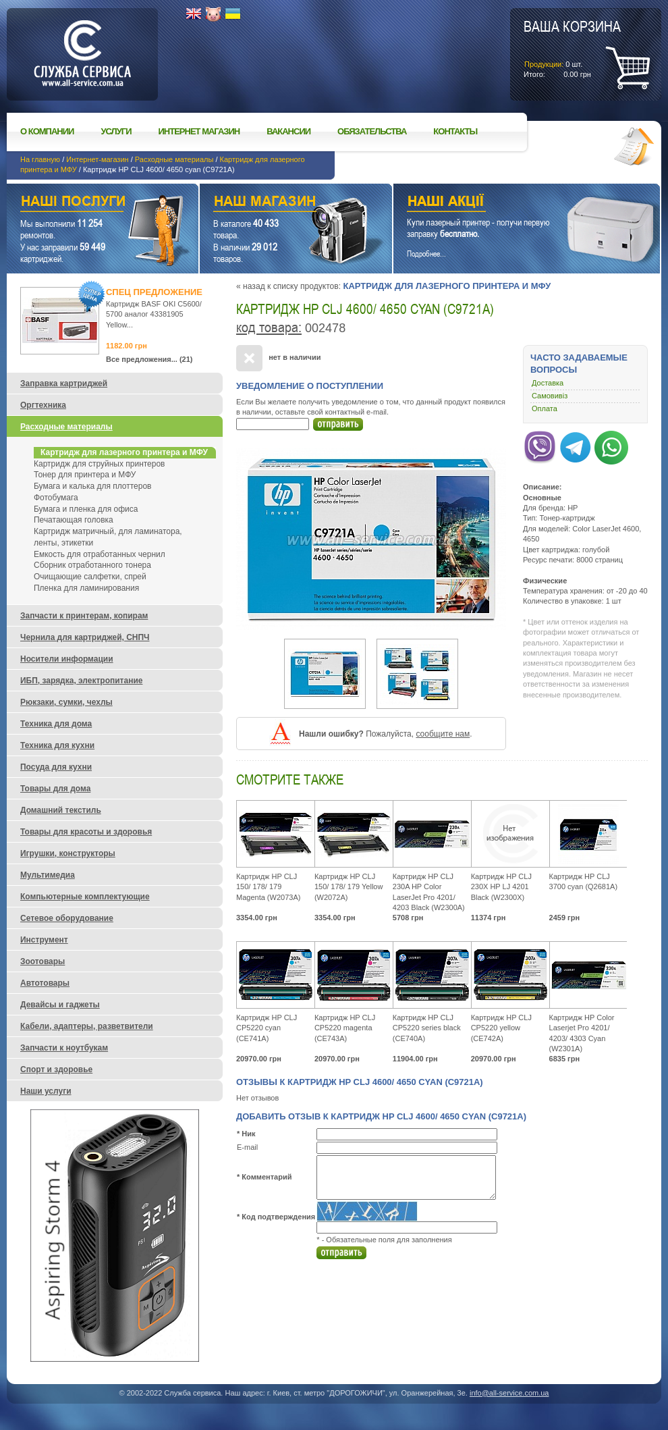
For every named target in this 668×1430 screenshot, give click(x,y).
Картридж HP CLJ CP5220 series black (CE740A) (427, 1027)
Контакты (455, 131)
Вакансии (288, 131)
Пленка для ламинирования (86, 588)
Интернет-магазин (97, 159)
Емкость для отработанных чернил (99, 554)
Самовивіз (549, 396)
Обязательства (371, 131)
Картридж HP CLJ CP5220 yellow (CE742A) (501, 1027)
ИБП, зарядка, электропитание (81, 680)
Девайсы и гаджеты (60, 1004)
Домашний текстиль (60, 810)
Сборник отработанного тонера (92, 565)
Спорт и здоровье (56, 1069)
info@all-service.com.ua (509, 1393)
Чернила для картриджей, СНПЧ (85, 637)
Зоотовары (42, 961)
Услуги (116, 131)
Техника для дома (56, 724)
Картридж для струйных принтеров (99, 464)
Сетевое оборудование (66, 918)
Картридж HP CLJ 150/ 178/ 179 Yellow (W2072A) (348, 886)
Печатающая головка (73, 520)
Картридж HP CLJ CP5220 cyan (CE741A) (266, 1027)
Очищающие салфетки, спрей (90, 576)
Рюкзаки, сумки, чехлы (66, 702)
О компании (47, 131)
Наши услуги (85, 203)
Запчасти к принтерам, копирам (84, 615)
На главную (40, 159)
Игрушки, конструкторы (67, 853)
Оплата (544, 408)
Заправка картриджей (63, 383)
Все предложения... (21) (149, 359)
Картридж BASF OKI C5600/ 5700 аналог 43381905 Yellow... (154, 314)
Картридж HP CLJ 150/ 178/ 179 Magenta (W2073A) (268, 886)
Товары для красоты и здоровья (86, 832)
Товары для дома (55, 788)
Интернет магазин (199, 131)
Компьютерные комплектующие (85, 896)
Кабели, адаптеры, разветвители (86, 1026)
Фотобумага (56, 497)
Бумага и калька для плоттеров (92, 486)
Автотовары (44, 983)
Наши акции (508, 203)
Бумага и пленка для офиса (86, 509)
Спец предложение (154, 292)
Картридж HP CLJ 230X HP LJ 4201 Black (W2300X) (501, 886)
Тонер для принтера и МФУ (85, 474)
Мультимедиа (47, 875)
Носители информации (66, 659)
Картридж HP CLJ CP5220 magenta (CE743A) (344, 1027)
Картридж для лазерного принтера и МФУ (447, 286)
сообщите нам (443, 734)
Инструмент (44, 940)
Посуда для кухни (56, 767)
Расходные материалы (174, 159)
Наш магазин (272, 203)
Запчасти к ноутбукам (64, 1048)
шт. (572, 48)
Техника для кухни (57, 745)
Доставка (547, 383)
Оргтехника (43, 405)
